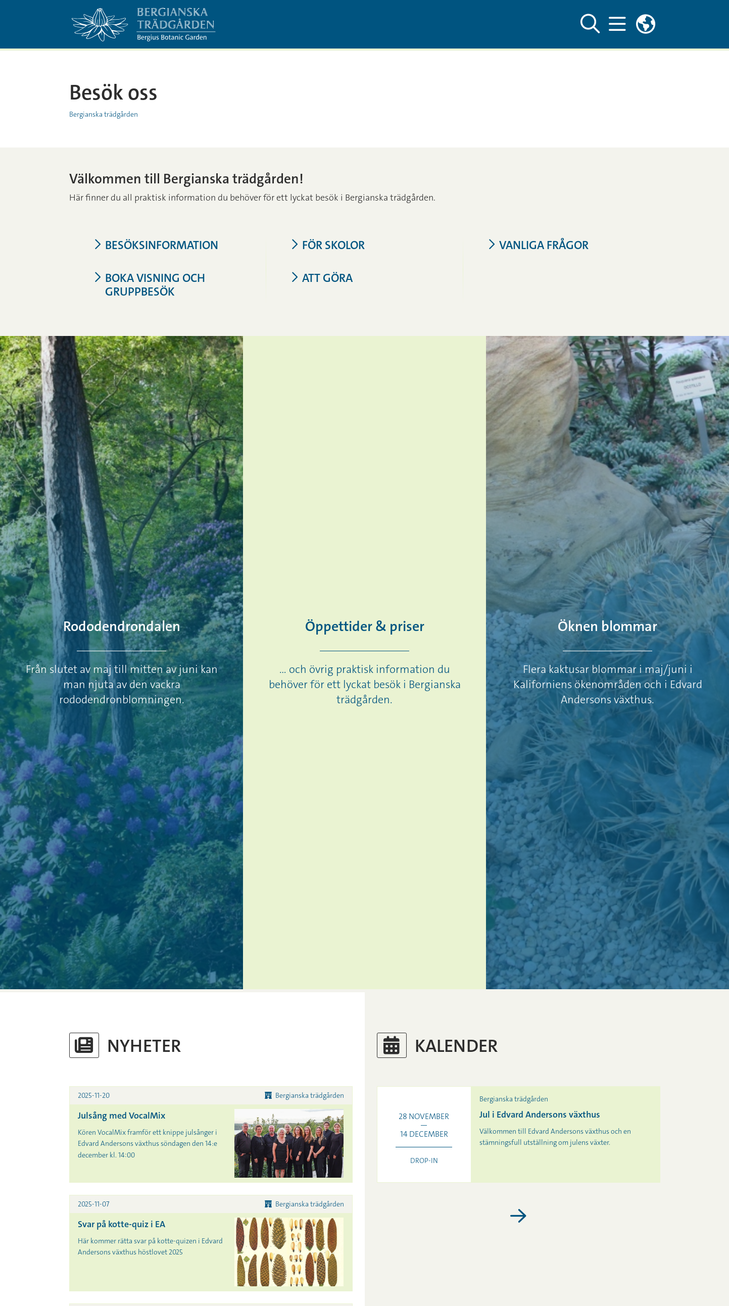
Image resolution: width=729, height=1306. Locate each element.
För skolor (327, 245)
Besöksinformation (155, 245)
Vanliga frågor (538, 245)
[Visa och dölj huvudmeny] (617, 24)
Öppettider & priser (364, 626)
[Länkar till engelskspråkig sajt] (645, 24)
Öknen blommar (607, 626)
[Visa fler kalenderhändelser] (518, 1216)
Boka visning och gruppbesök (149, 284)
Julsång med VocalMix (121, 1115)
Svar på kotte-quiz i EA (121, 1224)
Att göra (321, 278)
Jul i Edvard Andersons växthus (539, 1114)
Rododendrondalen (121, 626)
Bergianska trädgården (103, 114)
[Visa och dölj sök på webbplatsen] (590, 24)
